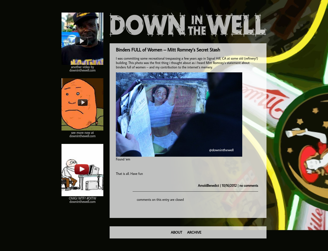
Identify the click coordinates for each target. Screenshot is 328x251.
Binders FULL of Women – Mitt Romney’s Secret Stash (168, 50)
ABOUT (176, 232)
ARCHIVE (194, 232)
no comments (249, 185)
